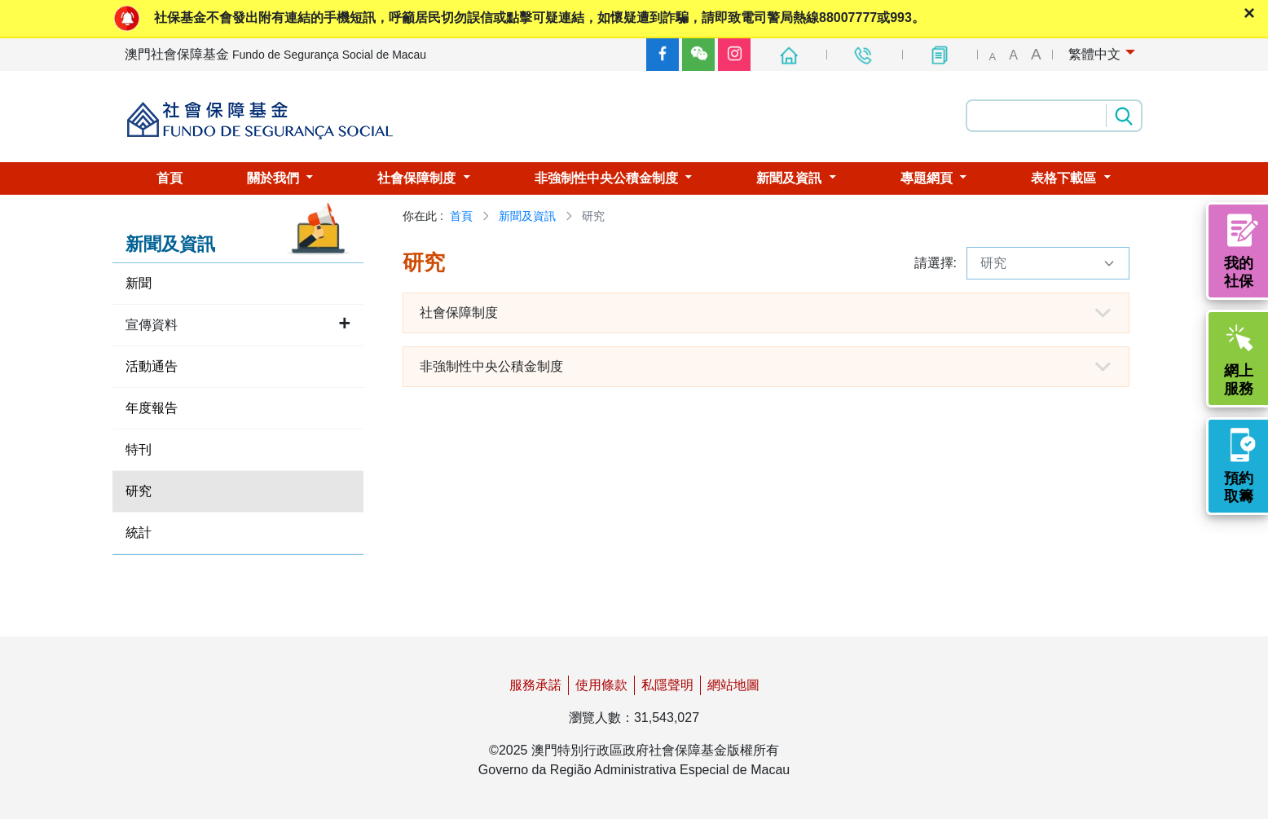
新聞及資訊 (527, 215)
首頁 (461, 215)
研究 (1048, 263)
